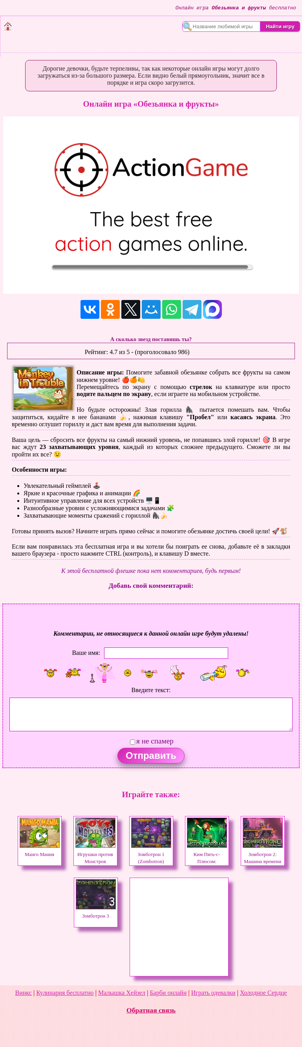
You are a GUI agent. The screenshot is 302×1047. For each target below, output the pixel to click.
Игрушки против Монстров (95, 854)
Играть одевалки (213, 992)
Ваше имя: (86, 652)
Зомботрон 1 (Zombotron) (151, 854)
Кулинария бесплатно (64, 992)
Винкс (23, 992)
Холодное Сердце (263, 992)
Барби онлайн (168, 992)
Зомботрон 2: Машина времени (263, 854)
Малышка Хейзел (121, 992)
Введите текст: (151, 690)
